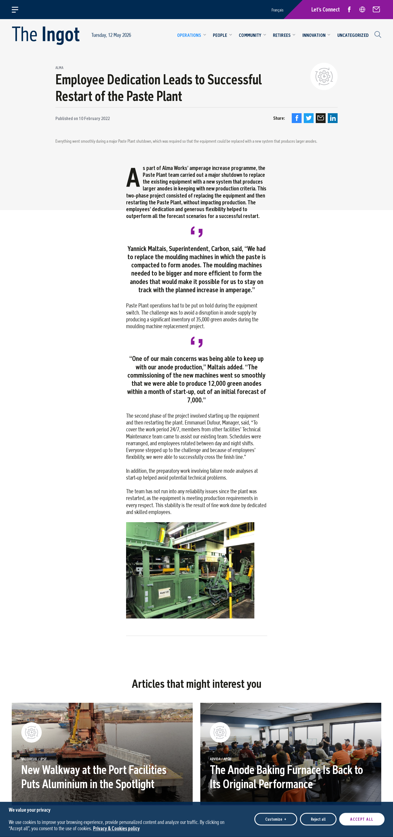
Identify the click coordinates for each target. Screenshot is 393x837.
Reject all (318, 817)
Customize (275, 817)
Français (278, 10)
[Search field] (377, 34)
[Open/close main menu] (18, 9)
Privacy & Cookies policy (116, 826)
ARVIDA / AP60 (220, 759)
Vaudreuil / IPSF (34, 759)
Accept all (362, 817)
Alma (59, 68)
